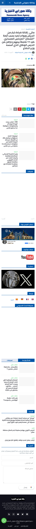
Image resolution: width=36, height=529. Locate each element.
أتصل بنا (10, 526)
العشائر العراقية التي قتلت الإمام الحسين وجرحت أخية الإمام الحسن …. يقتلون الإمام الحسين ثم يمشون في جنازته (10, 385)
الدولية (23, 29)
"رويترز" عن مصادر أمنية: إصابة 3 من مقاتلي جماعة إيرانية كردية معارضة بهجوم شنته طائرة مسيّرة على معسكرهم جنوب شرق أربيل (18, 420)
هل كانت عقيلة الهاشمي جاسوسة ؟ (10, 399)
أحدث (32, 219)
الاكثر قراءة (26, 360)
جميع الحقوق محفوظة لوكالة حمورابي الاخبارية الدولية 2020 (18, 522)
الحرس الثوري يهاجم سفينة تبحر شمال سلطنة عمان (19, 431)
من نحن (16, 526)
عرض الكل (4, 115)
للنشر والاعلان (24, 526)
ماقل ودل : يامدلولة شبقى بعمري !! (11, 368)
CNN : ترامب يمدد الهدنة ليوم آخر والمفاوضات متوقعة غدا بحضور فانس (10, 125)
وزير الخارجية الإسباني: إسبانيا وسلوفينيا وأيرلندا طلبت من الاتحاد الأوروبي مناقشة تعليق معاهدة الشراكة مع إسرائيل (10, 160)
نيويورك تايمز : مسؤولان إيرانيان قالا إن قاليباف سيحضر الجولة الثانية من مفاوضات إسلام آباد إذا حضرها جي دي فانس (10, 141)
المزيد (12, 300)
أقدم (3, 219)
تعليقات (10, 360)
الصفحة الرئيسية (30, 29)
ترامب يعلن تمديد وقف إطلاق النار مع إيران (20, 440)
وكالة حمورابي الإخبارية (24, 2)
